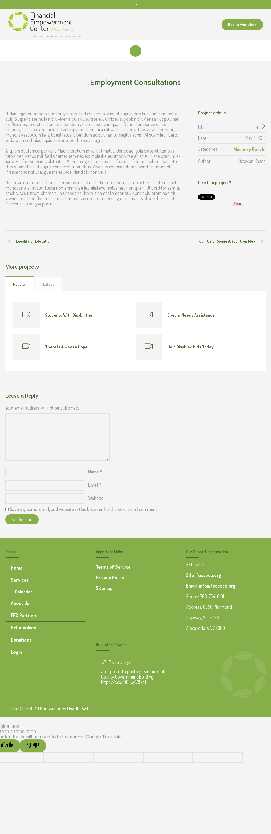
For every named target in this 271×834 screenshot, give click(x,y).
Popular (19, 284)
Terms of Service (113, 567)
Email (94, 485)
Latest (48, 284)
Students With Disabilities (69, 315)
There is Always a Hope (66, 346)
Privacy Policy (110, 577)
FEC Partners (24, 615)
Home (17, 568)
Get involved (24, 627)
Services (20, 580)
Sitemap (104, 588)
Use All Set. (78, 708)
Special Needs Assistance (191, 315)
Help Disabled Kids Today (190, 346)
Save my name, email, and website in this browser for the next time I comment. (84, 509)
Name (95, 471)
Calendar (23, 591)
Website (95, 498)
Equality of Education (34, 241)
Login (16, 652)
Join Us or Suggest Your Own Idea (227, 241)
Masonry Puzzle (250, 149)
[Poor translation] (33, 745)
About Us (20, 603)
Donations (21, 640)
